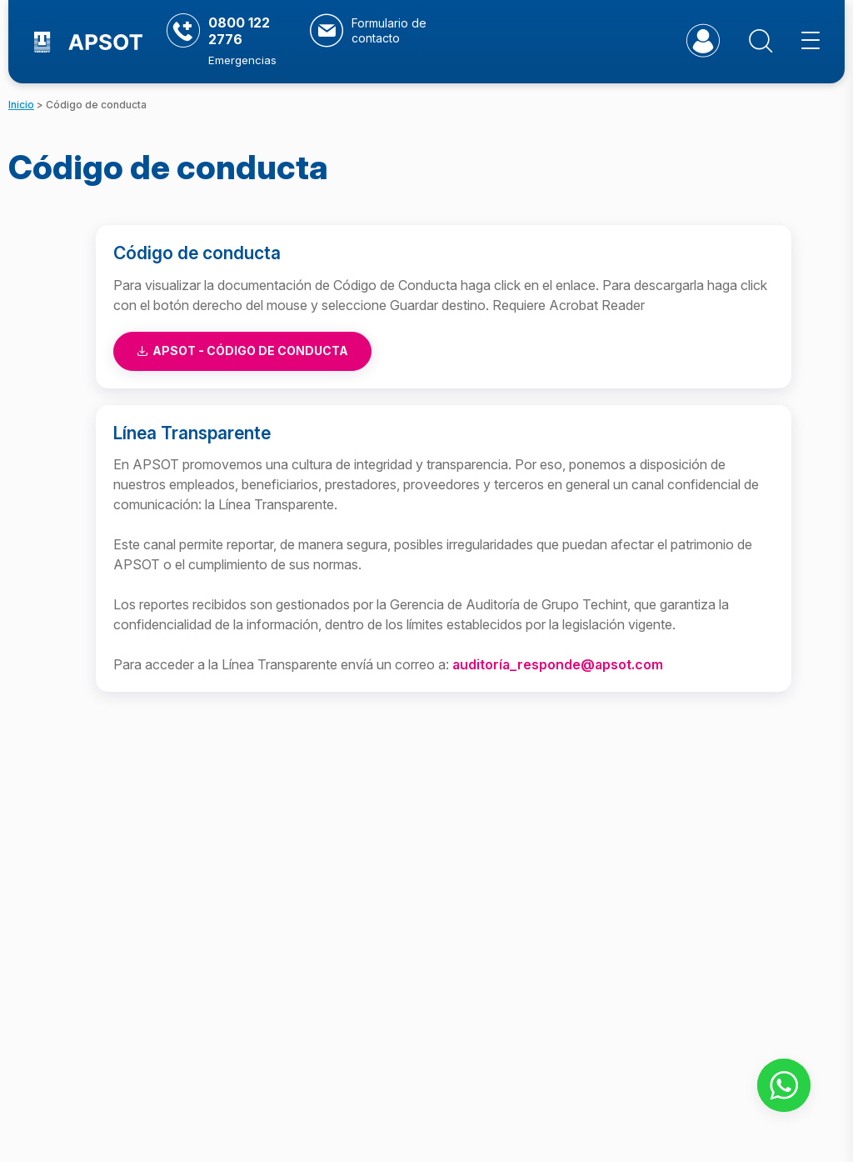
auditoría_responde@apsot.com (557, 664)
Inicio (21, 104)
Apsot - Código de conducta (242, 350)
